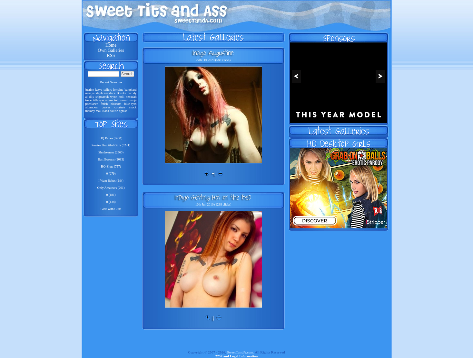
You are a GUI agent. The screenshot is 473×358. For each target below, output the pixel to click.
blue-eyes (130, 104)
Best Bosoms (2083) (111, 159)
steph (99, 93)
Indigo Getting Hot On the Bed (213, 197)
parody (132, 93)
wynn (113, 96)
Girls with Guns (111, 209)
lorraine (118, 89)
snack (133, 107)
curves (106, 107)
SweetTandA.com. (240, 352)
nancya (89, 93)
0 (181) (110, 195)
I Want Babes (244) (110, 180)
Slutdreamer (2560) (110, 152)
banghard (130, 89)
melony (90, 111)
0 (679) (110, 173)
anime (109, 100)
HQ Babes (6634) (111, 138)
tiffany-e (98, 100)
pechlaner (91, 104)
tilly (91, 96)
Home (110, 45)
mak (98, 111)
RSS (111, 55)
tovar (88, 100)
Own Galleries (111, 50)
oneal (124, 100)
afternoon (91, 107)
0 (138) (110, 202)
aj (86, 96)
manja (132, 100)
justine (89, 89)
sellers (107, 89)
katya (98, 89)
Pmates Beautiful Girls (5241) (111, 145)
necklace (109, 93)
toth (117, 100)
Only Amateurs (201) (111, 187)
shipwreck (102, 96)
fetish (104, 104)
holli (121, 96)
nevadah (131, 96)
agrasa (123, 111)
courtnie (119, 107)
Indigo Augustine (213, 53)
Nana (105, 111)
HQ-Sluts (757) (111, 166)
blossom (116, 104)
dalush (114, 111)
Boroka (121, 93)
